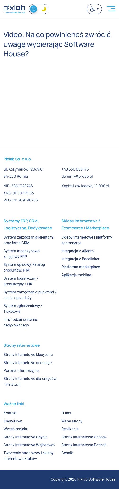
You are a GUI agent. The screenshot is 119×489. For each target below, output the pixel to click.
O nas (66, 413)
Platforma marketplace (81, 267)
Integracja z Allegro (78, 251)
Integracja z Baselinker (80, 259)
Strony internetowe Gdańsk (84, 437)
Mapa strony (72, 421)
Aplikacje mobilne (76, 275)
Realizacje (70, 429)
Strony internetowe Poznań (84, 445)
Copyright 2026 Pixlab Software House (83, 479)
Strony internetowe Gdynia (26, 437)
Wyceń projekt (15, 429)
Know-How (13, 421)
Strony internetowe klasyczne (28, 354)
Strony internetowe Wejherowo (29, 445)
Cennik (67, 453)
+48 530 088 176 (75, 169)
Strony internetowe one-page (28, 362)
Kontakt (10, 413)
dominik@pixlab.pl (77, 176)
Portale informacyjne (21, 370)
